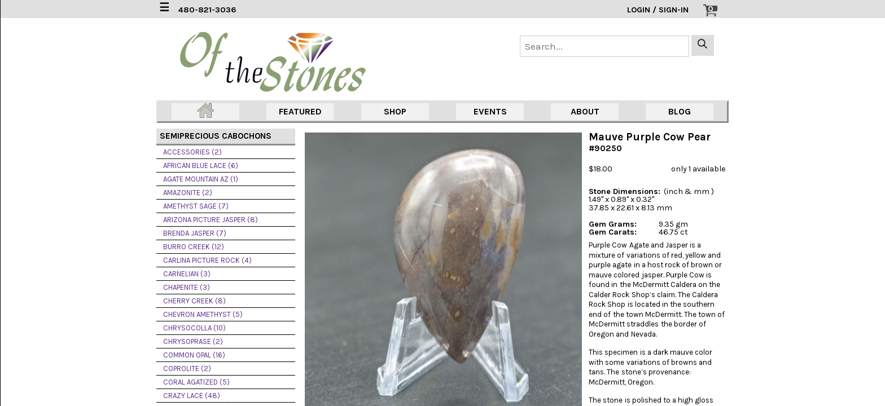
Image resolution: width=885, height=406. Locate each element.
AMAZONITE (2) (187, 192)
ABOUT (585, 111)
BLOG (679, 111)
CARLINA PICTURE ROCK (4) (207, 260)
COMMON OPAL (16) (194, 355)
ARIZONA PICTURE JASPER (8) (210, 219)
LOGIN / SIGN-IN (658, 10)
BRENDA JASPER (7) (194, 233)
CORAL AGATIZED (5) (196, 382)
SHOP (395, 111)
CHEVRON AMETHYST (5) (203, 314)
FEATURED (300, 111)
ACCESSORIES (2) (192, 152)
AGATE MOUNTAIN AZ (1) (200, 179)
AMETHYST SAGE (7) (196, 206)
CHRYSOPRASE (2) (193, 341)
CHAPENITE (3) (186, 287)
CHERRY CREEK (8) (194, 301)
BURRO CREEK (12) (193, 246)
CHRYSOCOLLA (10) (194, 328)
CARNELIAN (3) (187, 274)
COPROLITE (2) (187, 368)
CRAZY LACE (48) (191, 395)
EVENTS (490, 111)
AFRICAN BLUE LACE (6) (200, 165)
